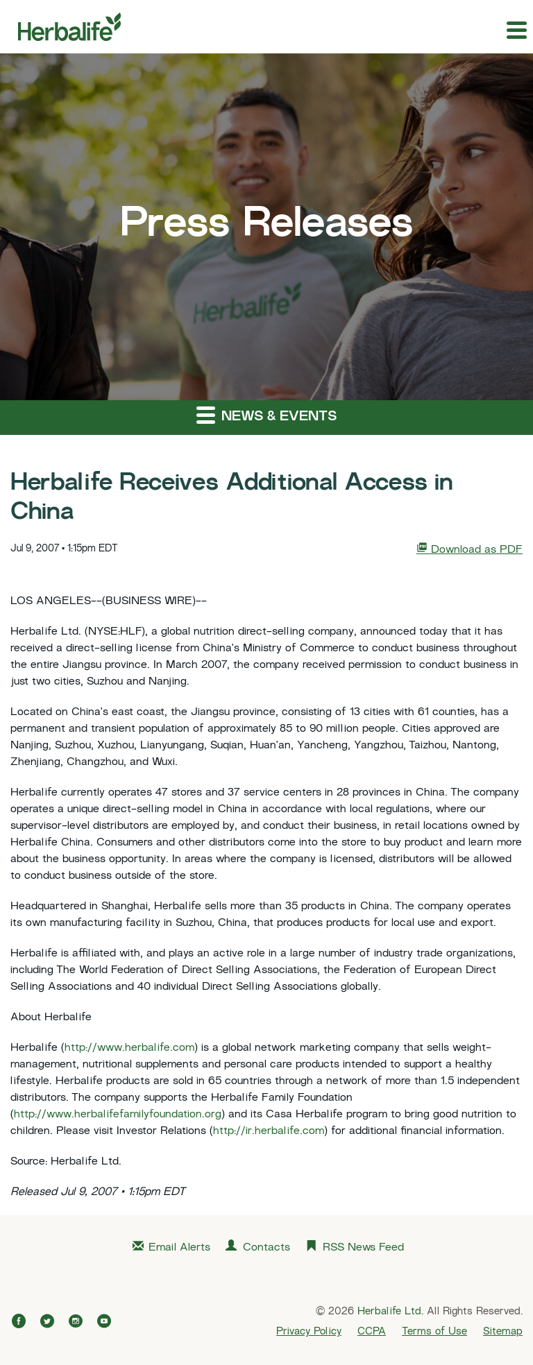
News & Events (266, 414)
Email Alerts (179, 1248)
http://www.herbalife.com (129, 1048)
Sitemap (503, 1332)
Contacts (266, 1248)
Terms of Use (434, 1332)
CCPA (371, 1332)
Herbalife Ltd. (390, 1311)
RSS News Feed (363, 1248)
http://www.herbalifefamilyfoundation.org (117, 1115)
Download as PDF (469, 549)
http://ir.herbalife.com (268, 1131)
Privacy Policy (308, 1332)
